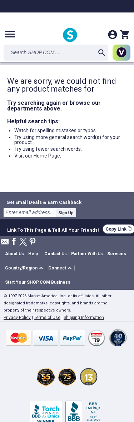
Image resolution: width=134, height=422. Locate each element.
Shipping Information (84, 317)
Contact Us (55, 253)
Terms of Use (47, 317)
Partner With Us (87, 253)
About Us (14, 253)
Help (33, 253)
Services (116, 253)
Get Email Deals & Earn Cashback (43, 202)
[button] (25, 268)
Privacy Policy (17, 317)
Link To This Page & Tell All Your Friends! (53, 229)
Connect (57, 268)
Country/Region (21, 268)
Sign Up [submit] (66, 213)
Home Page (47, 156)
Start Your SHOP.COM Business (37, 282)
